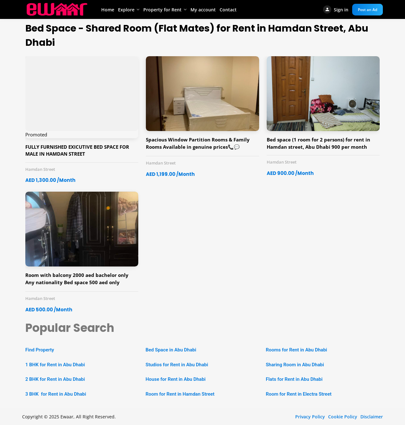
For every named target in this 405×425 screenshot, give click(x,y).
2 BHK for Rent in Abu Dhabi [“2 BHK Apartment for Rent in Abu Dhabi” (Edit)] (55, 379)
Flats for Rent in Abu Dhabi (294, 379)
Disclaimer (371, 417)
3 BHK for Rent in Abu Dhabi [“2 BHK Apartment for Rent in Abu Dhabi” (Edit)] (55, 394)
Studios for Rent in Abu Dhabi (177, 365)
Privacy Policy (310, 417)
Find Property (39, 350)
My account (203, 10)
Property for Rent (162, 10)
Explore (126, 10)
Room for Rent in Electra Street (299, 394)
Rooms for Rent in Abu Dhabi (296, 350)
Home (107, 10)
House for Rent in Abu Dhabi (176, 379)
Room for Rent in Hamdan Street (180, 394)
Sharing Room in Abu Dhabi (295, 365)
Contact (228, 10)
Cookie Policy (342, 417)
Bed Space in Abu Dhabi (171, 350)
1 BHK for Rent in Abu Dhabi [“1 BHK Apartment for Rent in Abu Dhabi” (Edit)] (55, 365)
